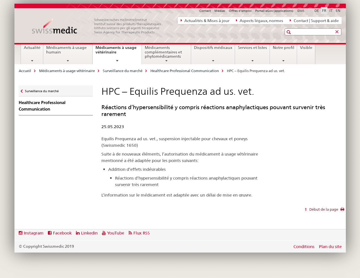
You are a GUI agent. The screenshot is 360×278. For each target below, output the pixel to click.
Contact (205, 11)
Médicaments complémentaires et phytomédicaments (163, 52)
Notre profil (283, 47)
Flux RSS (141, 233)
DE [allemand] (316, 10)
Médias (219, 11)
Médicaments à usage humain (66, 49)
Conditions (303, 246)
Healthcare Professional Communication (184, 70)
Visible (306, 47)
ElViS (300, 11)
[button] (289, 32)
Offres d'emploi (240, 11)
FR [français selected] (324, 10)
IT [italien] (331, 10)
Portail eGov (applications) (274, 11)
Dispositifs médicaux (213, 47)
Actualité (32, 47)
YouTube (115, 233)
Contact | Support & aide (314, 20)
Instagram (34, 233)
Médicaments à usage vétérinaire (116, 52)
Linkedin (89, 233)
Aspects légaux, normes (259, 20)
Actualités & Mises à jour (205, 20)
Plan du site (330, 246)
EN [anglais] (338, 10)
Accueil (25, 70)
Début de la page (323, 209)
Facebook (62, 233)
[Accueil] (99, 26)
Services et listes (252, 47)
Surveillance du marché (122, 70)
